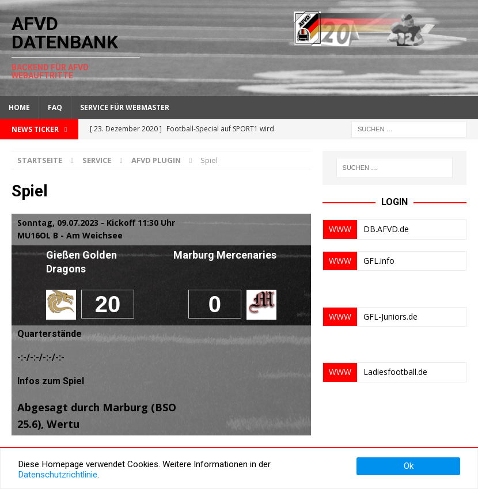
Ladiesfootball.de (395, 371)
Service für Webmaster (124, 107)
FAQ (55, 107)
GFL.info (378, 260)
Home (19, 107)
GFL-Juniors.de (390, 316)
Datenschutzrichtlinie (57, 474)
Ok (408, 466)
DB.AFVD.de (386, 228)
